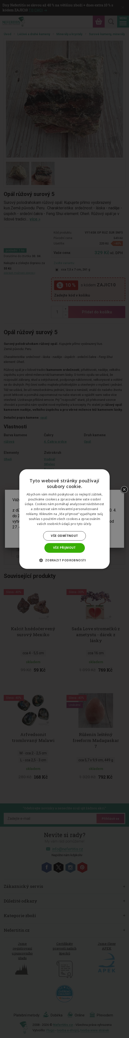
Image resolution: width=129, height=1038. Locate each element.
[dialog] (64, 519)
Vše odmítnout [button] (64, 536)
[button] (64, 560)
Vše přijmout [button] (64, 548)
